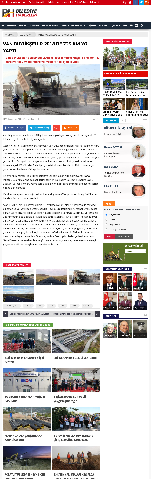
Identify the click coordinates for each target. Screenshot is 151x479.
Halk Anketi (94, 2)
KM (63, 306)
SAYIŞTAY (104, 25)
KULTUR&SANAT (50, 25)
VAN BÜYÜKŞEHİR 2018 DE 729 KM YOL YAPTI (57, 35)
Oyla (109, 236)
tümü (145, 120)
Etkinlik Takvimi (81, 2)
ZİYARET (23, 25)
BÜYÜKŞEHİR (12, 306)
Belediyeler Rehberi (19, 2)
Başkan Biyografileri (37, 2)
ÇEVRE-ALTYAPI (119, 25)
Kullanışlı (113, 220)
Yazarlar (5, 2)
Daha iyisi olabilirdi (117, 229)
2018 (29, 306)
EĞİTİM (92, 25)
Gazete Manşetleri (65, 2)
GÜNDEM (11, 25)
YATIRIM (34, 25)
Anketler (51, 2)
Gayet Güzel (114, 215)
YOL (75, 306)
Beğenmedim (115, 224)
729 (51, 306)
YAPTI (87, 306)
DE (40, 306)
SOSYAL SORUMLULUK (74, 25)
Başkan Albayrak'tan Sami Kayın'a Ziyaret (26, 314)
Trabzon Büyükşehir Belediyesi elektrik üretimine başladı (76, 314)
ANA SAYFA (9, 35)
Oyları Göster (124, 236)
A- (98, 119)
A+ (94, 119)
